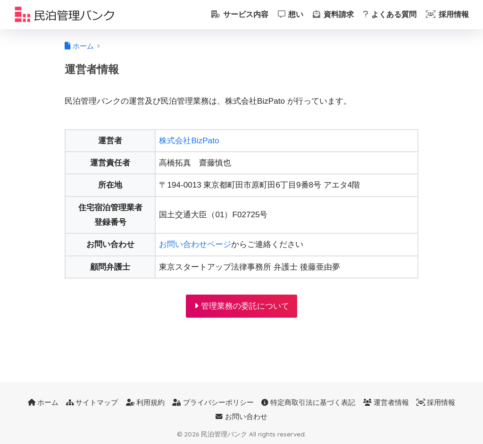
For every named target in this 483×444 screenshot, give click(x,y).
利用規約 (145, 402)
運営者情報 (386, 402)
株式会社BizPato (189, 140)
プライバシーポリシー (212, 402)
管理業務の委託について (241, 306)
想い (290, 14)
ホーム (43, 402)
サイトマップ (92, 402)
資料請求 (333, 14)
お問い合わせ (241, 416)
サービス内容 (239, 14)
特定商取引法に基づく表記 (308, 402)
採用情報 (447, 14)
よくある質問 (389, 14)
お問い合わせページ (195, 244)
